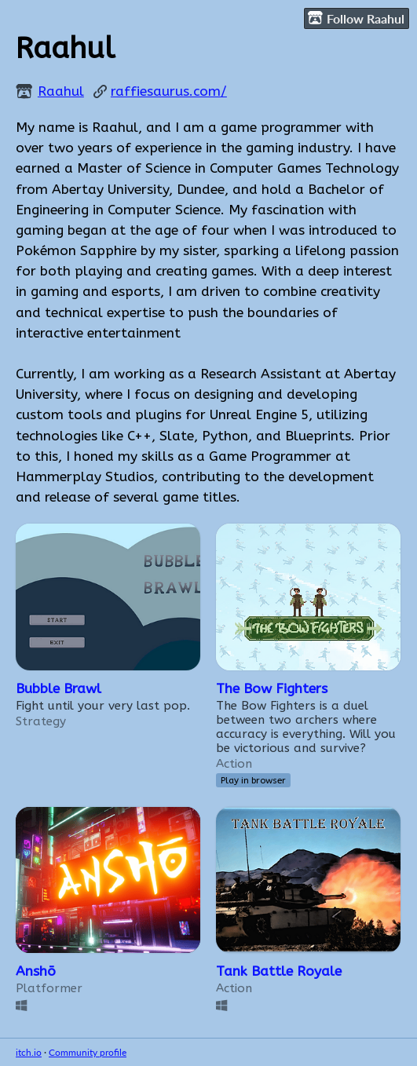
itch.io (29, 1052)
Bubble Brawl (58, 689)
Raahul (61, 91)
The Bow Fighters (271, 689)
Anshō (36, 971)
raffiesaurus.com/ (169, 91)
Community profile (87, 1052)
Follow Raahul (356, 18)
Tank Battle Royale (279, 971)
